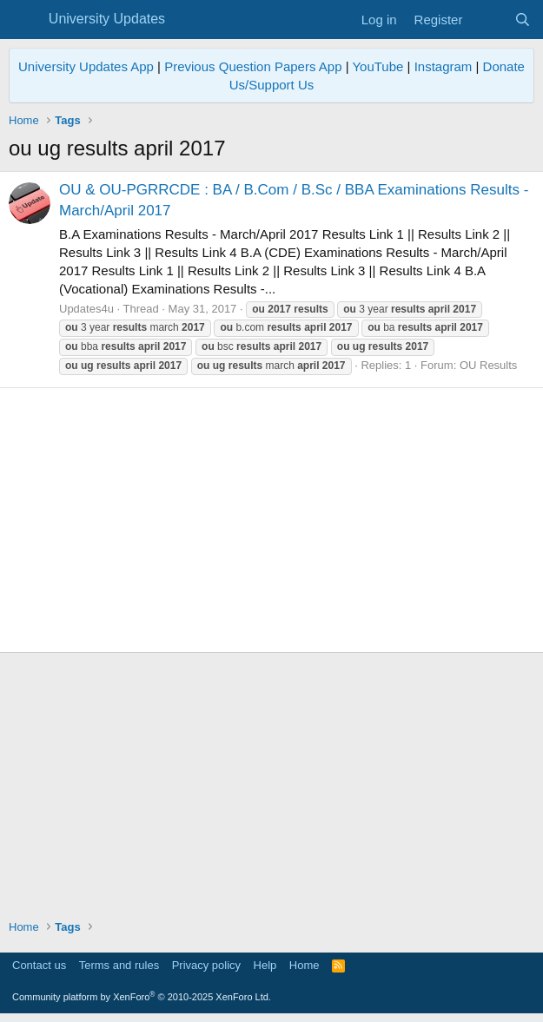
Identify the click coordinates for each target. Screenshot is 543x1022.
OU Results (488, 365)
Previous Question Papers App (252, 66)
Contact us (39, 965)
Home (304, 965)
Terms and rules (119, 965)
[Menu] (23, 20)
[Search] (523, 19)
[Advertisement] (271, 520)
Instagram (443, 66)
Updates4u (86, 308)
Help (265, 965)
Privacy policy (206, 965)
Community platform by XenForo (141, 997)
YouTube (377, 66)
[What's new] (488, 19)
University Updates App (86, 66)
